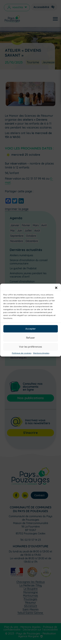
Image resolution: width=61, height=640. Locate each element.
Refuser (30, 337)
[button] (56, 287)
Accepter (30, 328)
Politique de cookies (21, 353)
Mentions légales (41, 353)
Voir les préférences (30, 346)
